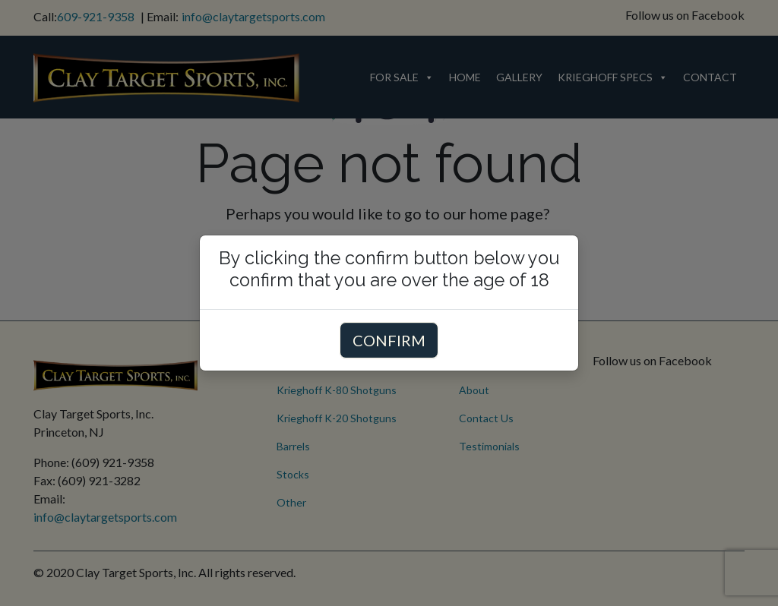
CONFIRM (389, 340)
